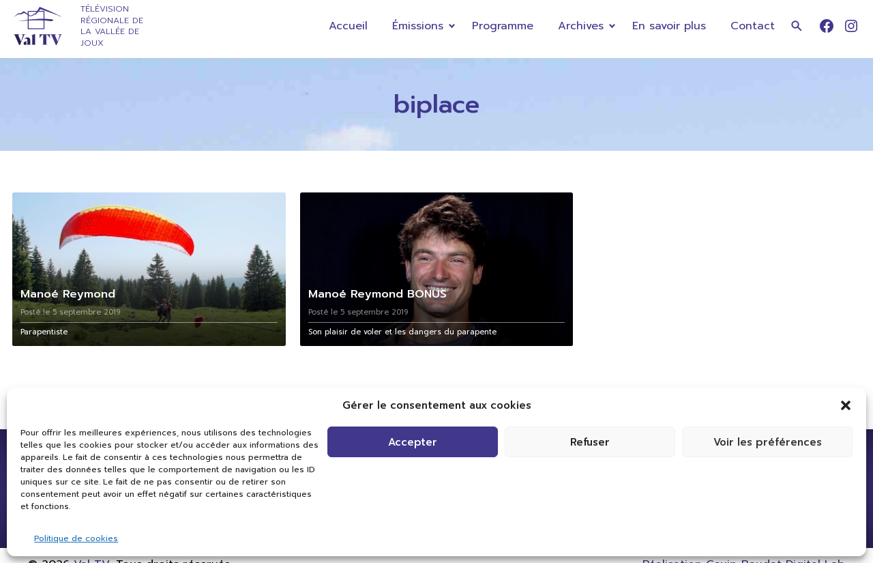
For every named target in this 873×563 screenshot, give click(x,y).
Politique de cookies (76, 538)
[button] (846, 405)
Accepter (412, 442)
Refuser (590, 442)
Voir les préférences (767, 442)
